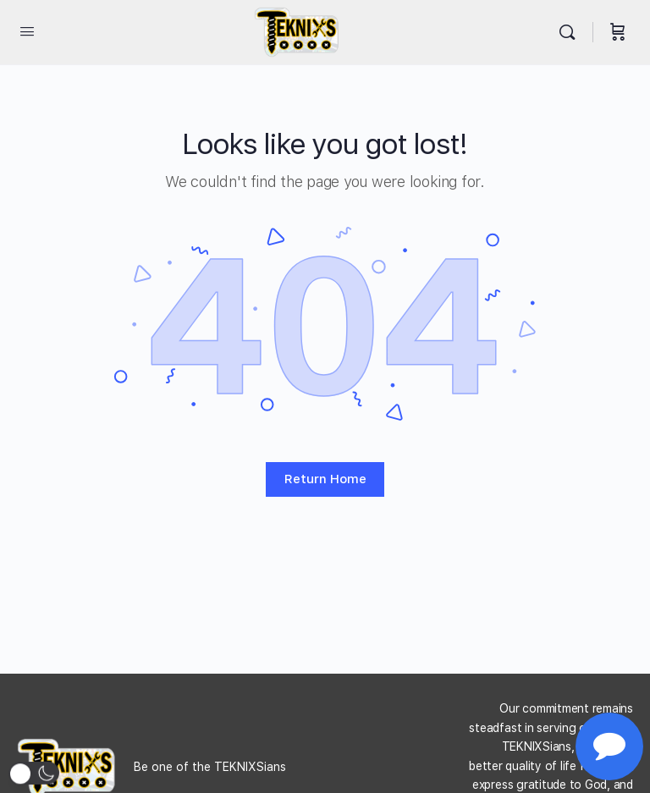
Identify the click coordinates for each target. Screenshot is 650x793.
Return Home (325, 479)
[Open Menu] (27, 31)
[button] (33, 773)
